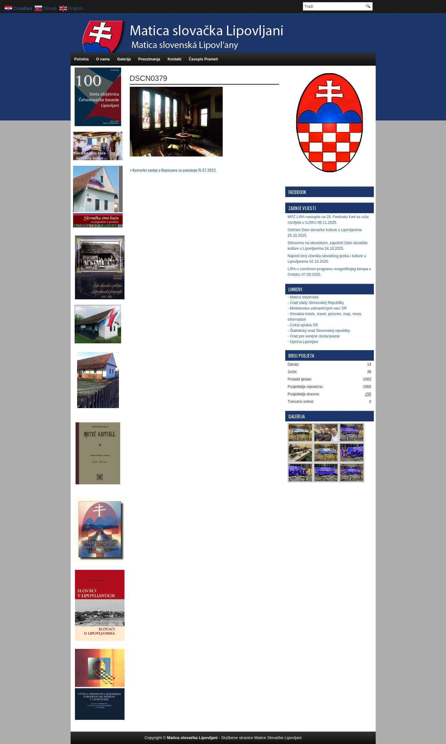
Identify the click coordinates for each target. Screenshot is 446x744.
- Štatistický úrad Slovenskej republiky (319, 330)
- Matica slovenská (303, 297)
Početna (81, 59)
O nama (103, 59)
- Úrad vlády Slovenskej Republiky (316, 303)
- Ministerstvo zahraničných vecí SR (317, 308)
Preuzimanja (149, 59)
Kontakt (174, 59)
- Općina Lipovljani (303, 342)
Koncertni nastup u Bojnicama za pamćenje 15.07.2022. (175, 170)
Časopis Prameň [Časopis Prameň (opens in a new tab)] (203, 59)
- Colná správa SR (303, 325)
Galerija (124, 59)
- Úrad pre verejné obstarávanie (314, 336)
